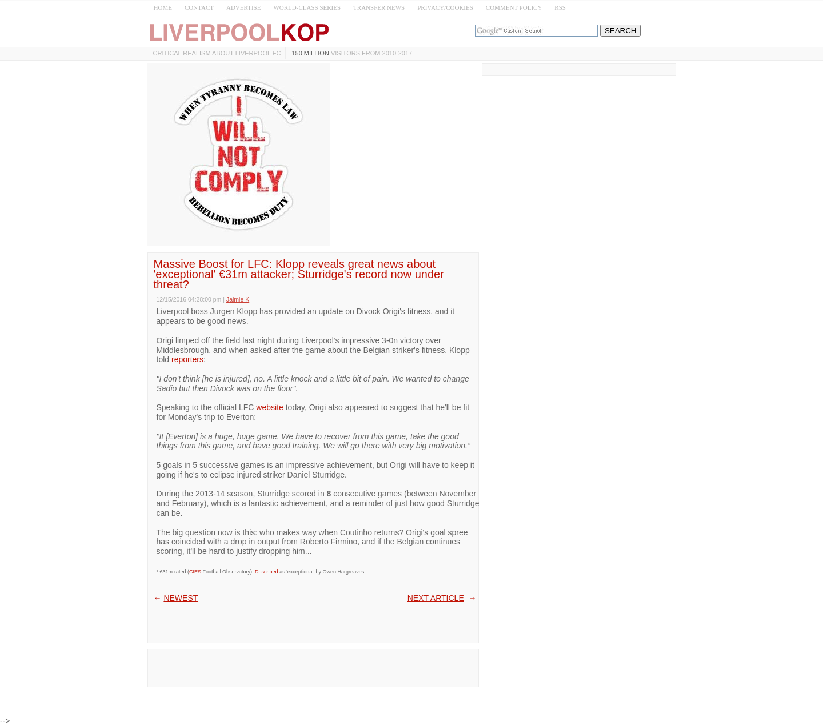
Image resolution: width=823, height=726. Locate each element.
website (269, 407)
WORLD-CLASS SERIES (307, 7)
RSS (560, 7)
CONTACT (199, 7)
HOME (163, 7)
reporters (187, 359)
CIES (195, 572)
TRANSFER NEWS (379, 7)
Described (266, 572)
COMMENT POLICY (514, 7)
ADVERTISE (243, 7)
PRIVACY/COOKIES (445, 7)
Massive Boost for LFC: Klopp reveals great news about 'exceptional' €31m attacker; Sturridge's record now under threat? (299, 274)
